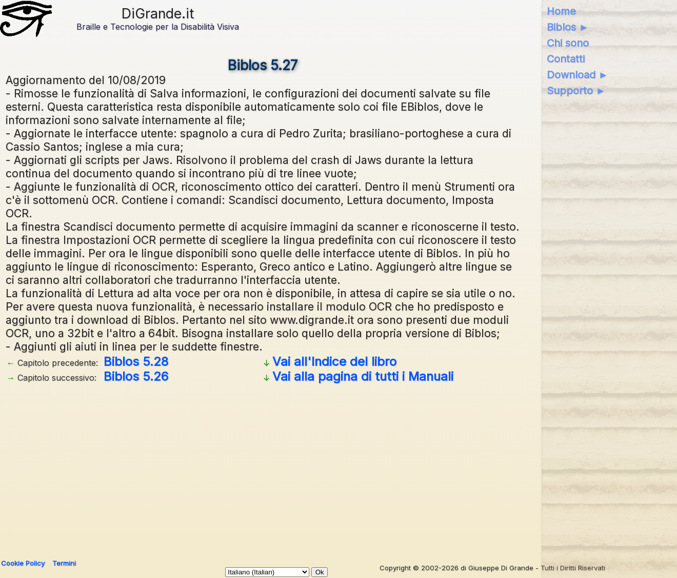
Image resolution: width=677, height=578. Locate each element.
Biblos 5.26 (136, 376)
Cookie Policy (23, 563)
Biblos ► (568, 27)
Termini (64, 563)
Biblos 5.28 (136, 361)
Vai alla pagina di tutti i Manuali (362, 376)
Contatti (566, 59)
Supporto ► (576, 91)
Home (561, 11)
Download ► (578, 75)
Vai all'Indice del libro (334, 361)
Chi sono (568, 43)
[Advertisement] (313, 467)
